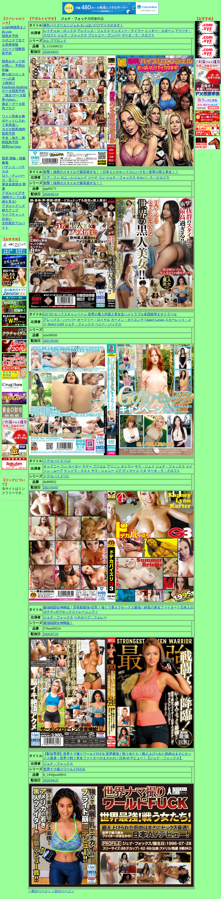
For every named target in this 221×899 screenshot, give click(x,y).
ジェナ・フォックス (72, 35)
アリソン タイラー (120, 466)
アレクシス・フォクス (93, 31)
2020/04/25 (50, 780)
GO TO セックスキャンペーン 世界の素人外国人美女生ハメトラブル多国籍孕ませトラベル (110, 314)
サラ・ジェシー (102, 470)
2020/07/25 (50, 634)
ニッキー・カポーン (159, 31)
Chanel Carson (154, 319)
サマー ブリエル (94, 466)
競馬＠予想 (10, 36)
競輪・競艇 (17, 158)
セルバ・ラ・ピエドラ (152, 177)
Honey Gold (56, 324)
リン (102, 177)
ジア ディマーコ (127, 470)
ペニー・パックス (108, 324)
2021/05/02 (50, 341)
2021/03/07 (50, 487)
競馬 (5, 158)
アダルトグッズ (13, 206)
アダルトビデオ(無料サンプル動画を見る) (14, 197)
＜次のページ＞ (62, 891)
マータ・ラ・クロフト (138, 35)
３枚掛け (8, 83)
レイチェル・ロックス (59, 31)
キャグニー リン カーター (62, 466)
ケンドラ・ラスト (77, 470)
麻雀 (5, 162)
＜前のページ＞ (39, 891)
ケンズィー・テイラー (127, 31)
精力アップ (10, 210)
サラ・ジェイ (145, 466)
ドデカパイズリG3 (57, 461)
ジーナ (93, 177)
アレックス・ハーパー (59, 319)
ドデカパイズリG (56, 476)
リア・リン (51, 177)
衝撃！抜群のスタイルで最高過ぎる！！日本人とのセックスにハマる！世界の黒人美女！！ (110, 172)
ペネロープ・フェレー (90, 617)
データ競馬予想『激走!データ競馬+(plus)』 (14, 95)
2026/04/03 (50, 52)
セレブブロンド (54, 40)
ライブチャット (13, 214)
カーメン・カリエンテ (127, 319)
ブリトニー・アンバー (104, 35)
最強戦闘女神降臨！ (58, 623)
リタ (143, 470)
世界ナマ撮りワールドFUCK (64, 769)
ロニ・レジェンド (74, 177)
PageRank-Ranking (14, 87)
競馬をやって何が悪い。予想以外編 (13, 66)
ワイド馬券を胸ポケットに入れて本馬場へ (13, 121)
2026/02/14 (50, 194)
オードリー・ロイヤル (93, 319)
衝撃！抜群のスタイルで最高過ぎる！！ (73, 183)
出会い (7, 219)
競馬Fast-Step (11, 146)
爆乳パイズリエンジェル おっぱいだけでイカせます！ (83, 25)
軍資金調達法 (12, 184)
